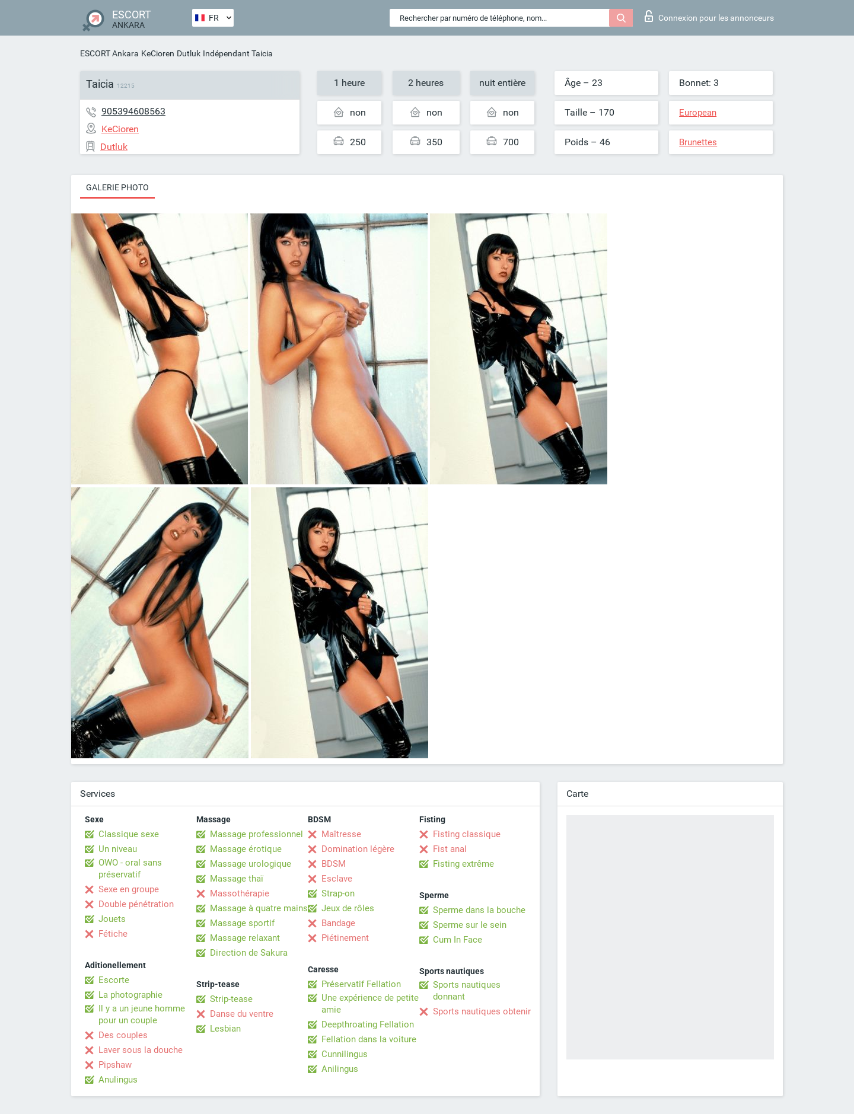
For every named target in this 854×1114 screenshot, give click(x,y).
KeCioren (157, 53)
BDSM (333, 863)
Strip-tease (231, 999)
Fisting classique (467, 834)
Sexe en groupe (128, 889)
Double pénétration (136, 904)
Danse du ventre (241, 1013)
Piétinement (345, 938)
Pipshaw (115, 1064)
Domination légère (357, 849)
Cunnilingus (344, 1054)
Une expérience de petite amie (370, 1003)
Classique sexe (128, 834)
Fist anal (450, 849)
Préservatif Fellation (361, 984)
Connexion (709, 16)
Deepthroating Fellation (367, 1024)
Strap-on (338, 893)
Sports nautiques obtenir (482, 1011)
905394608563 (133, 111)
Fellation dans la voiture (368, 1039)
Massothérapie (239, 893)
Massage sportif (242, 923)
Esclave (336, 878)
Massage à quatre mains (259, 908)
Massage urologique (250, 863)
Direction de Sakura (249, 952)
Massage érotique (246, 849)
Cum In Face (457, 939)
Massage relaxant (245, 938)
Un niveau (117, 849)
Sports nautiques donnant (467, 990)
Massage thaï (236, 878)
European (697, 112)
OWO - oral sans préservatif (130, 868)
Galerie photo (117, 187)
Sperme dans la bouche (479, 910)
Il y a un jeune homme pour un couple (141, 1014)
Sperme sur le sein (469, 925)
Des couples (123, 1035)
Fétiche (113, 933)
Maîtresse (341, 834)
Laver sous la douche (140, 1050)
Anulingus (118, 1079)
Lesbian (225, 1028)
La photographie (130, 994)
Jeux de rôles (347, 908)
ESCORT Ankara (109, 53)
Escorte (113, 980)
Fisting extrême (463, 863)
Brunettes (698, 142)
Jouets (112, 919)
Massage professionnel (256, 834)
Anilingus (339, 1069)
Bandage (338, 923)
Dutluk (188, 53)
